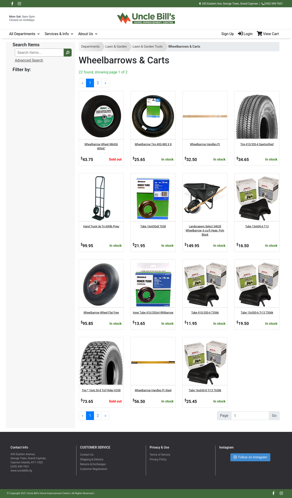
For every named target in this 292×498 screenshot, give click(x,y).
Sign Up (227, 34)
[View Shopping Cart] (270, 34)
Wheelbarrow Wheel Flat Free (101, 312)
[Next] (105, 83)
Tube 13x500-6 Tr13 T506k (257, 312)
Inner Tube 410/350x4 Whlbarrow (153, 312)
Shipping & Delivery (91, 459)
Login (245, 34)
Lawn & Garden (116, 46)
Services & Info (57, 34)
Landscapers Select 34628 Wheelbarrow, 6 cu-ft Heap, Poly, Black (205, 230)
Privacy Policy (158, 459)
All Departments (22, 34)
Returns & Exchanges (93, 464)
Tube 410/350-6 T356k (205, 312)
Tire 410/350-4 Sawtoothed (257, 144)
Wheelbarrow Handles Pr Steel (153, 390)
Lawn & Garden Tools (147, 46)
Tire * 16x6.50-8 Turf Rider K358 (101, 390)
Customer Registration (93, 469)
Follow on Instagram (250, 457)
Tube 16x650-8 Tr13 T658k (205, 390)
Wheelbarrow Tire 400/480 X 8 (153, 144)
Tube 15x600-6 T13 (257, 226)
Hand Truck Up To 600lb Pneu (101, 226)
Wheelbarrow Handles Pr (205, 144)
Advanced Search (29, 60)
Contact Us (87, 454)
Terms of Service (160, 454)
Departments (90, 46)
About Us (85, 34)
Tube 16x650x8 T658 (153, 226)
